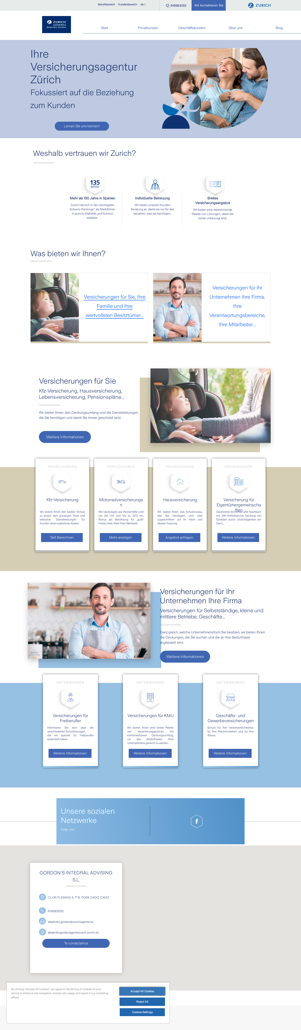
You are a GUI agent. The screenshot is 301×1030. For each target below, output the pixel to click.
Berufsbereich (106, 4)
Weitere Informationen (65, 437)
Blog (279, 28)
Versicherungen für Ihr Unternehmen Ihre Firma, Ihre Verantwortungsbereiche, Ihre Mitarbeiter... (237, 306)
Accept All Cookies (142, 991)
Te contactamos (76, 943)
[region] (88, 1002)
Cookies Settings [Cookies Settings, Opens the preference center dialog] (142, 1012)
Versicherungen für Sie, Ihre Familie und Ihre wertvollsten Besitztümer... (115, 306)
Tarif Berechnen (62, 537)
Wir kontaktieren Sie (208, 5)
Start (104, 28)
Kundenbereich (127, 4)
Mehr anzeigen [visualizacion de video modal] (120, 537)
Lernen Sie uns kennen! (82, 126)
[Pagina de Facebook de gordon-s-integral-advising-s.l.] (196, 821)
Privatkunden (148, 28)
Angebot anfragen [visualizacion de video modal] (179, 537)
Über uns (235, 28)
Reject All (142, 1001)
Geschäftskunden (191, 28)
